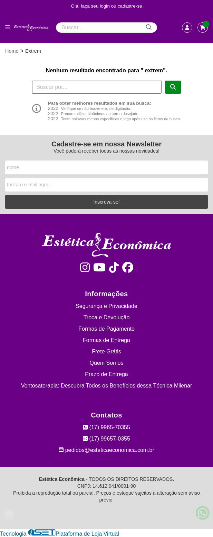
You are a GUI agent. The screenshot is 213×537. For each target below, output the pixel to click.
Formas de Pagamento (106, 329)
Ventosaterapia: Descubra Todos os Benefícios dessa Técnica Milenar (106, 386)
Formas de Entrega (106, 340)
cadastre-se (130, 6)
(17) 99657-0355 (106, 439)
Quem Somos (107, 363)
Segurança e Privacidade (106, 306)
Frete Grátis (106, 351)
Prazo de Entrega (106, 374)
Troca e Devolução (107, 317)
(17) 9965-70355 (106, 427)
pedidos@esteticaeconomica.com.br (106, 450)
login (105, 6)
